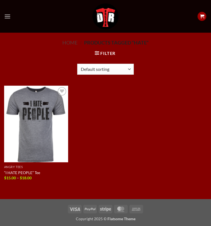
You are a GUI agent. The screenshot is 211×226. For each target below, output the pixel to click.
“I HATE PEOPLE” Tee (22, 172)
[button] (7, 16)
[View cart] (202, 16)
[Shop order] (105, 69)
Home (69, 43)
